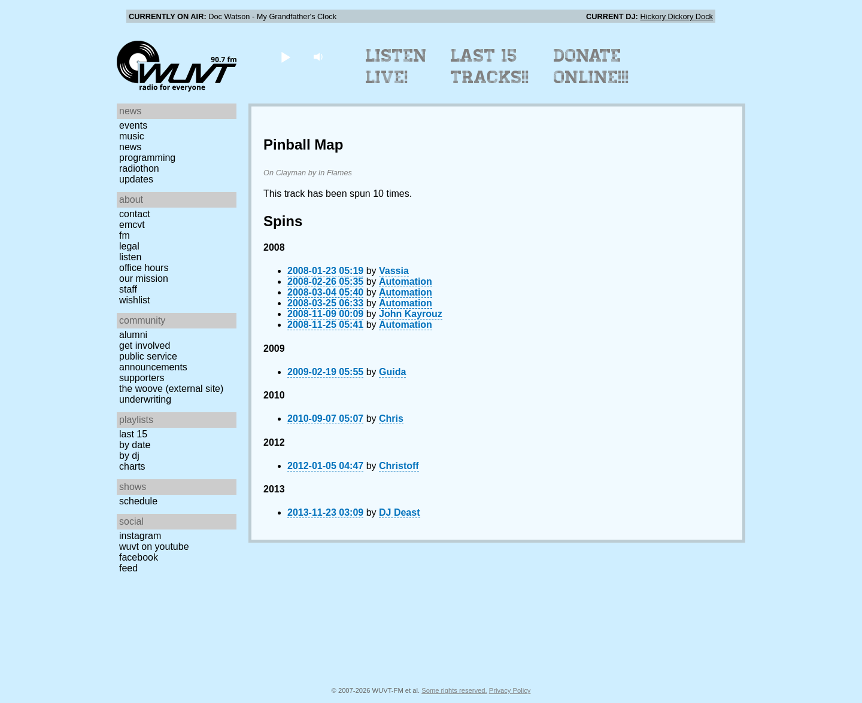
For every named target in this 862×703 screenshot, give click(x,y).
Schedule (138, 501)
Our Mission (143, 278)
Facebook (138, 557)
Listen (130, 257)
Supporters (142, 378)
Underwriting (145, 399)
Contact (134, 214)
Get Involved (144, 345)
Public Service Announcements (153, 361)
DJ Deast (399, 512)
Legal (129, 246)
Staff (128, 289)
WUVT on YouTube (154, 546)
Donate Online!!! (591, 66)
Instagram (140, 536)
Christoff (399, 466)
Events (133, 125)
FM (124, 235)
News (130, 147)
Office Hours (143, 268)
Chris (391, 418)
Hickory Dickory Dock (676, 16)
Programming (147, 158)
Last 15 (133, 434)
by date (134, 445)
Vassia (394, 271)
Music (131, 136)
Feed (128, 568)
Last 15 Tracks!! (490, 66)
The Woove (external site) (171, 389)
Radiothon (139, 168)
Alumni (133, 335)
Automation (405, 281)
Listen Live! (396, 66)
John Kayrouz (410, 314)
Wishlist (134, 300)
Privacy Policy (510, 690)
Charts (132, 466)
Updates (136, 179)
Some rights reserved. (454, 690)
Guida (392, 372)
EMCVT (132, 225)
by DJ (129, 456)
